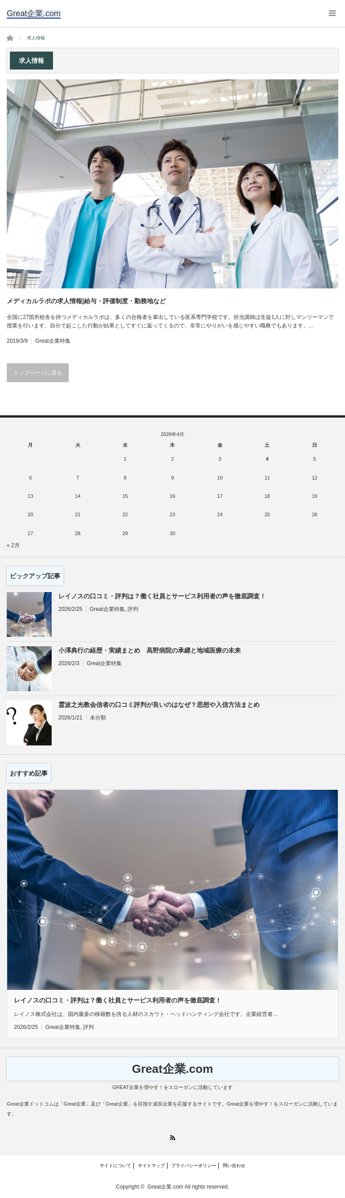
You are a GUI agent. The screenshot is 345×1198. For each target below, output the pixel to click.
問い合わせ (234, 1165)
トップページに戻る (37, 373)
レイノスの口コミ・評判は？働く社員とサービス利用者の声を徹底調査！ (162, 596)
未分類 (98, 717)
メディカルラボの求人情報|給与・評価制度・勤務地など (86, 301)
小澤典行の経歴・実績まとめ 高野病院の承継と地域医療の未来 (149, 650)
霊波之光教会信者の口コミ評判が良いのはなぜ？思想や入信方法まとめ (159, 704)
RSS (172, 1137)
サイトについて (115, 1165)
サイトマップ (151, 1165)
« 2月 (13, 545)
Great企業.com (172, 1069)
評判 (133, 609)
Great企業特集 (53, 341)
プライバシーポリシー (193, 1165)
